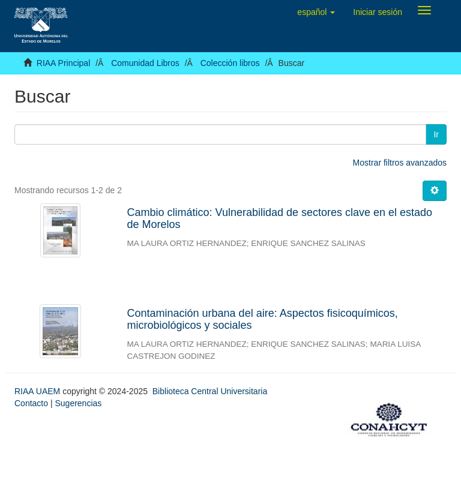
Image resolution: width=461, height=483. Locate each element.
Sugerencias (78, 403)
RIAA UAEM (38, 391)
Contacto (31, 403)
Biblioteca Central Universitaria (209, 391)
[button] (316, 12)
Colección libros (230, 63)
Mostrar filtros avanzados (400, 162)
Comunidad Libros (145, 63)
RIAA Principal (63, 63)
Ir (436, 134)
